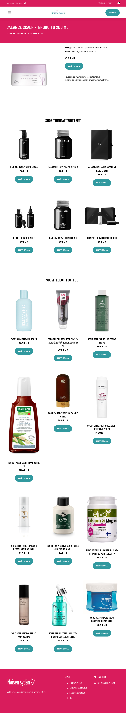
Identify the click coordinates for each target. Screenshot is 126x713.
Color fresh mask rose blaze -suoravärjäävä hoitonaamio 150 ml (63, 342)
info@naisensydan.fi (105, 3)
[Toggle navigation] (9, 12)
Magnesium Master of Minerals (63, 167)
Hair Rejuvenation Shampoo (24, 167)
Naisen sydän (76, 682)
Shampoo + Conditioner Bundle (102, 237)
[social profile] (25, 3)
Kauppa (112, 12)
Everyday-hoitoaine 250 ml (24, 339)
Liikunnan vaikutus (78, 687)
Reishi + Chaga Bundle (24, 237)
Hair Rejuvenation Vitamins (63, 237)
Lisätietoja (74, 66)
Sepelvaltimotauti (77, 693)
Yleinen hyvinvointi (18, 33)
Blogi (72, 698)
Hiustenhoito (36, 33)
